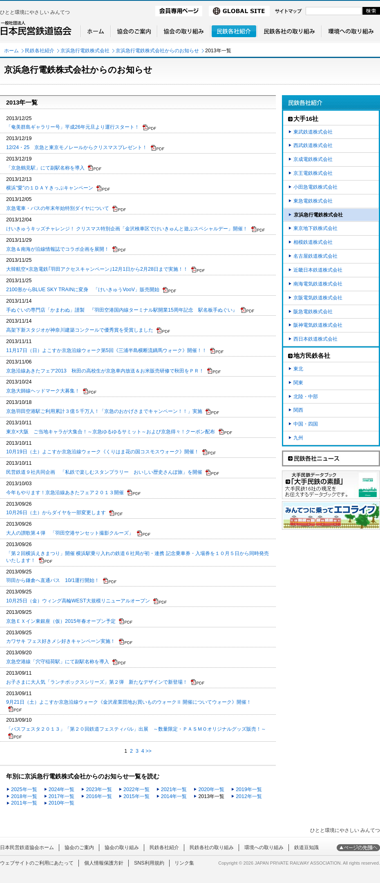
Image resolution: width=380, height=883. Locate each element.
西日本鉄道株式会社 (315, 339)
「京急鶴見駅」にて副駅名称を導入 (45, 168)
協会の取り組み (122, 847)
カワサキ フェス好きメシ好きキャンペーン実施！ (60, 641)
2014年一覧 (174, 796)
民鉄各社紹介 (39, 51)
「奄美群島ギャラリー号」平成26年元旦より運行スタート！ (72, 127)
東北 (298, 369)
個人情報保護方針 (103, 863)
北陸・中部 (305, 396)
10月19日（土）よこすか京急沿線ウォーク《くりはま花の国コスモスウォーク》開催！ (102, 452)
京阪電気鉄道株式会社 (317, 298)
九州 (298, 438)
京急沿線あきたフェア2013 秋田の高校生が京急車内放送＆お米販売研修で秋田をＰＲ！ (105, 371)
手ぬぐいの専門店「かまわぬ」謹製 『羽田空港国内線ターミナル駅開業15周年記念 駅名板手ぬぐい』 (121, 310)
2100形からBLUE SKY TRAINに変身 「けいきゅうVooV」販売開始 (82, 289)
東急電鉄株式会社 (313, 201)
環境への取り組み (264, 847)
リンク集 (184, 863)
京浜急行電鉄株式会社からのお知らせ (157, 51)
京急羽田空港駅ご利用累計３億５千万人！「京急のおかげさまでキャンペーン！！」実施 (104, 411)
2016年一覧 (99, 796)
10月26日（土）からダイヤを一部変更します (56, 512)
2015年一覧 (136, 796)
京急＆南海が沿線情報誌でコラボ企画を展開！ (57, 249)
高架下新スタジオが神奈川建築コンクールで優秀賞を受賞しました (79, 330)
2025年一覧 (24, 789)
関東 (298, 383)
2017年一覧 (62, 796)
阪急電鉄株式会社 (313, 311)
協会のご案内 (79, 847)
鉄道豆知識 (306, 847)
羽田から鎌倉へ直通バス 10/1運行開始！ (52, 580)
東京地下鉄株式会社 (315, 228)
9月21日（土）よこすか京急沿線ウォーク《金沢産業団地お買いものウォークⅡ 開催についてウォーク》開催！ (128, 702)
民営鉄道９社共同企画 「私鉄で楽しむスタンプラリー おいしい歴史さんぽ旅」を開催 (104, 472)
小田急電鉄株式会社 (315, 187)
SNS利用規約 (149, 863)
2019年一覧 (249, 789)
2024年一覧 (62, 789)
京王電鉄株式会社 (313, 173)
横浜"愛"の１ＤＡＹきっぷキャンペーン (49, 188)
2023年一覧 (99, 789)
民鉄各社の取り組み (212, 847)
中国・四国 (305, 424)
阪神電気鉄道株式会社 (317, 325)
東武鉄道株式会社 (313, 132)
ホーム (11, 51)
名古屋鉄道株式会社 (315, 256)
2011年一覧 (24, 803)
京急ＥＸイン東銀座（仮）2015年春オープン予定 (61, 621)
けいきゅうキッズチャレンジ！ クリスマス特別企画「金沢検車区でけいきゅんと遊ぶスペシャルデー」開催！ (127, 229)
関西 (298, 410)
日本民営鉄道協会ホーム (27, 847)
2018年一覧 (24, 796)
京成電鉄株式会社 (313, 159)
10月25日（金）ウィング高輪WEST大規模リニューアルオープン (78, 601)
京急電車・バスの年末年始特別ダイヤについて (57, 208)
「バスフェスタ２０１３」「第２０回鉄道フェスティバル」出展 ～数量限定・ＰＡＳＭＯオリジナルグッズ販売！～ (136, 729)
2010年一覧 (62, 803)
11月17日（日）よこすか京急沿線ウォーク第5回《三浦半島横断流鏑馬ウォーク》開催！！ (106, 350)
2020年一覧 (211, 789)
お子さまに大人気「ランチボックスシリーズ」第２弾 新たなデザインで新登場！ (97, 682)
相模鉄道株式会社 (313, 242)
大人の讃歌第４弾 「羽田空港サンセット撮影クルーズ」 (70, 533)
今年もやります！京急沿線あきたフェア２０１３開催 (65, 492)
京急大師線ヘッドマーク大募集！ (43, 391)
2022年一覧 (136, 789)
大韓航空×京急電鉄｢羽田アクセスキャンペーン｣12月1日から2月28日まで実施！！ (97, 269)
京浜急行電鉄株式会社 (85, 51)
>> (148, 751)
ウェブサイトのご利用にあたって (37, 863)
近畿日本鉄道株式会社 (317, 270)
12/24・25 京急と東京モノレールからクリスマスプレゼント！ (76, 147)
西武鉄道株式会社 (313, 145)
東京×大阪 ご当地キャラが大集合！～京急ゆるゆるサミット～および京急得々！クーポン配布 (110, 432)
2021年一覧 (174, 789)
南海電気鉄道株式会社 (317, 284)
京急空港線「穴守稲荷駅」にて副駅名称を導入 (57, 661)
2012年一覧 (249, 796)
